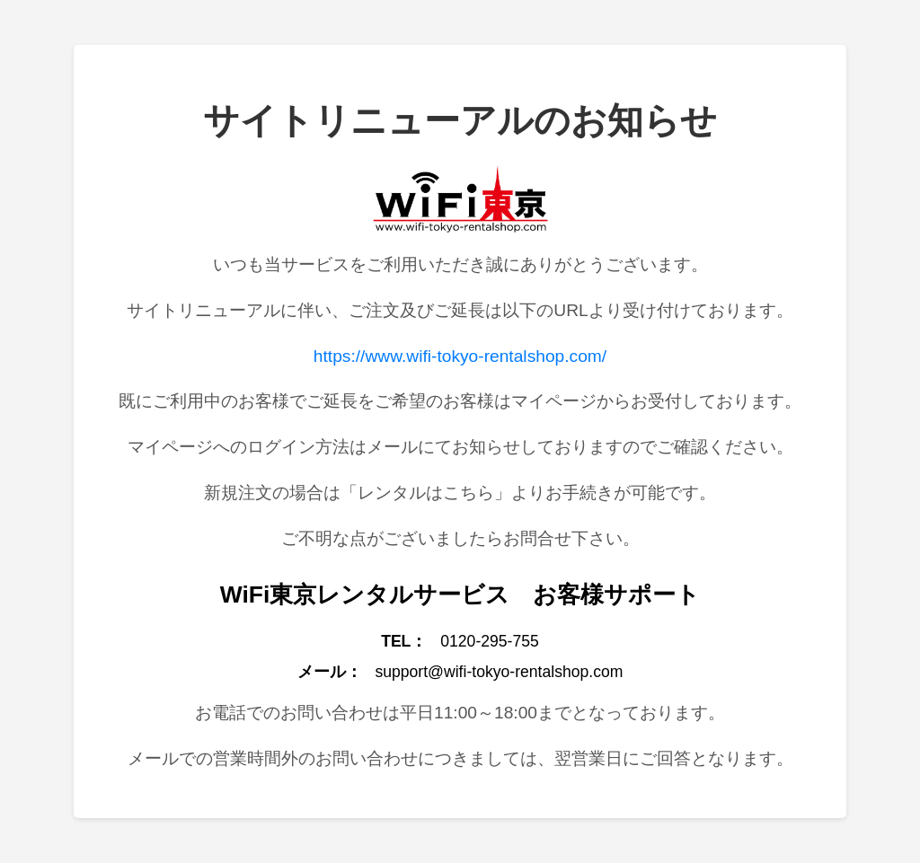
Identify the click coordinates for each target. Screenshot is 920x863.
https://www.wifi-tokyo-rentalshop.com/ (460, 356)
